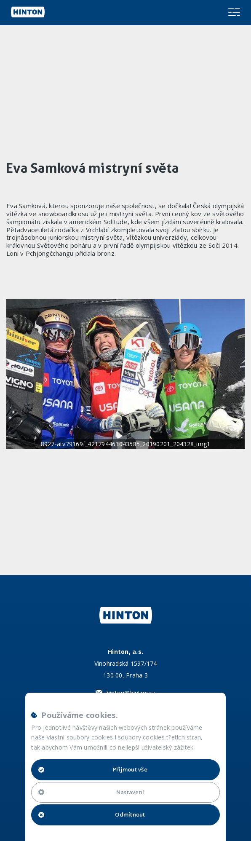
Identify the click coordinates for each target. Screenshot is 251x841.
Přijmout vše (92, 769)
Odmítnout (91, 814)
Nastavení (91, 792)
